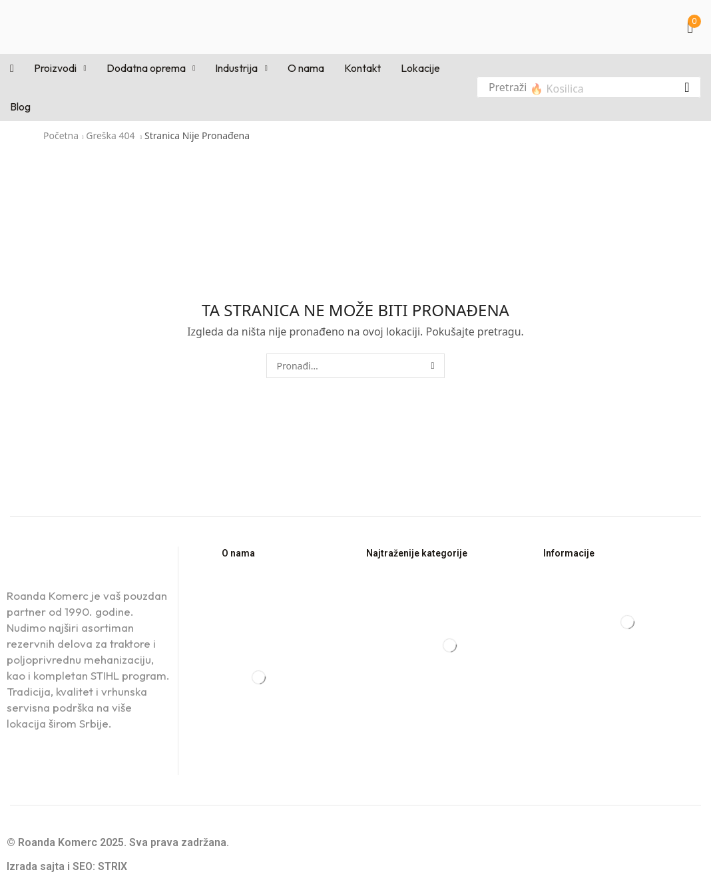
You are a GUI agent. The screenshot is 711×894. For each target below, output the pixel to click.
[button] (694, 27)
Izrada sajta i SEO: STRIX (67, 866)
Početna (61, 135)
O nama (238, 553)
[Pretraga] (687, 87)
